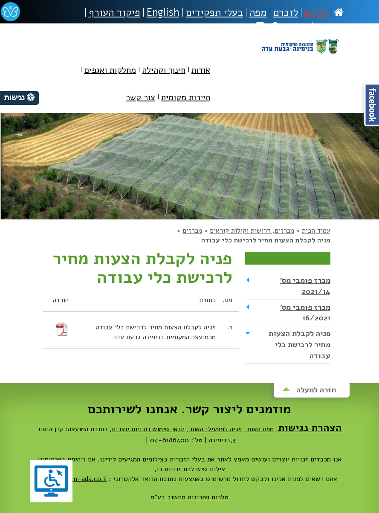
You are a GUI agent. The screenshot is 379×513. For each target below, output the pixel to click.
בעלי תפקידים (214, 12)
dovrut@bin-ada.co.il (74, 479)
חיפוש (290, 27)
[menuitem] (201, 72)
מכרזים (192, 230)
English (163, 12)
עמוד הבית (316, 230)
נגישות (329, 27)
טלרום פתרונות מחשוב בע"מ (189, 497)
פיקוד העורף (114, 12)
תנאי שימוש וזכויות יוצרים (148, 429)
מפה (258, 12)
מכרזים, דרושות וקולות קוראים (252, 230)
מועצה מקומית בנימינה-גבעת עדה (300, 56)
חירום (316, 12)
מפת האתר (260, 429)
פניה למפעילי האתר (215, 429)
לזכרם (285, 12)
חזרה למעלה (309, 390)
